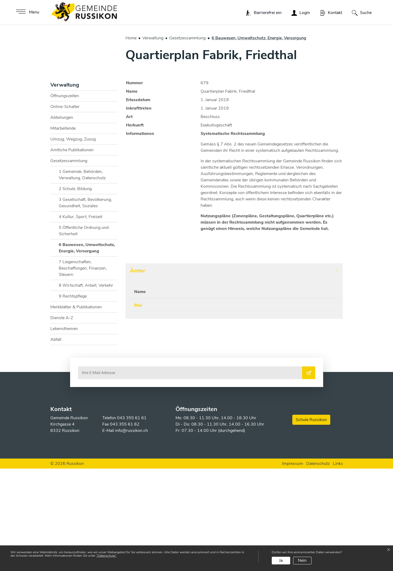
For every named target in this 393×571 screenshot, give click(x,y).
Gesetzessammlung (68, 263)
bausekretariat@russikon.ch (257, 407)
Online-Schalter (65, 209)
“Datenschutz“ (106, 556)
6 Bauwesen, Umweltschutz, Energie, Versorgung (87, 351)
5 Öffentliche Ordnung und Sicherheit (84, 333)
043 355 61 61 (132, 520)
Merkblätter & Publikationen (76, 409)
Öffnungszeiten (64, 198)
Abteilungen (61, 220)
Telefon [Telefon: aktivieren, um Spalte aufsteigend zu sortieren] (173, 394)
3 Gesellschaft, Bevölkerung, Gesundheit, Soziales (85, 305)
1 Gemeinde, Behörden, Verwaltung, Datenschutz (82, 277)
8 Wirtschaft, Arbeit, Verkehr (86, 387)
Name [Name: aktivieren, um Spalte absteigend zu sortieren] (140, 394)
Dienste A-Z (61, 420)
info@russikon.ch (131, 533)
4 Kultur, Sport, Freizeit (80, 319)
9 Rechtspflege (73, 398)
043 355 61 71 (181, 407)
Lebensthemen (64, 431)
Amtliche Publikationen (72, 252)
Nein (302, 560)
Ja (281, 560)
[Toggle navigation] (27, 12)
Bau (138, 407)
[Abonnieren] (308, 475)
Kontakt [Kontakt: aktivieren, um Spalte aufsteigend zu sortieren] (238, 394)
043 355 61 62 (124, 527)
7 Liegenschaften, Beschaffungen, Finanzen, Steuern (83, 370)
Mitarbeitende (63, 230)
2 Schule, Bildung (75, 291)
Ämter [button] (137, 372)
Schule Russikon (311, 522)
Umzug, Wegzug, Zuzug (73, 241)
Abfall (55, 442)
